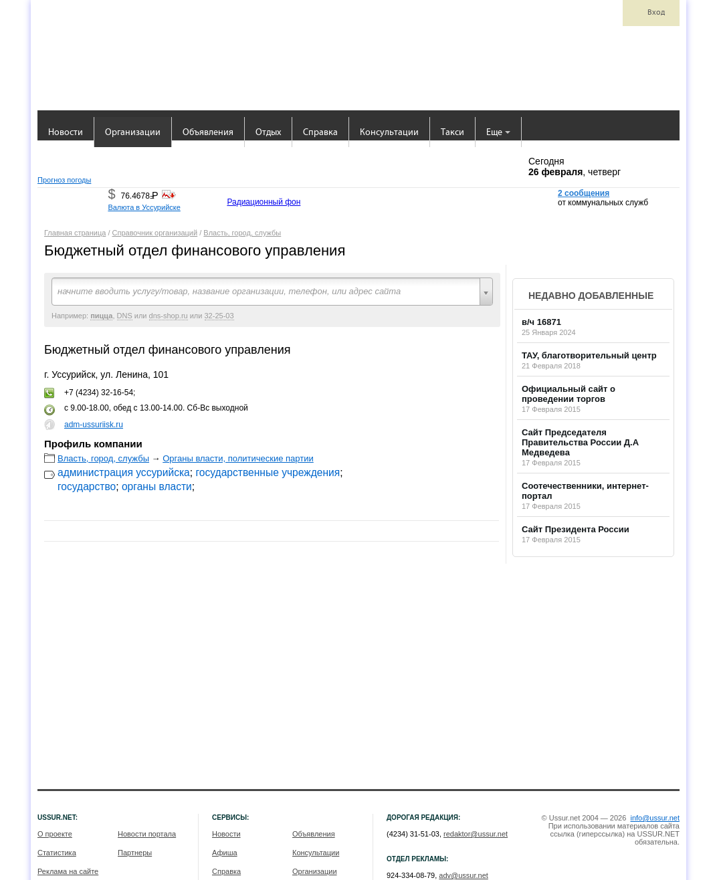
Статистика (56, 853)
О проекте (54, 834)
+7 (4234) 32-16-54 (98, 392)
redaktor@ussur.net (475, 834)
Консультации (389, 133)
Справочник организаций (155, 233)
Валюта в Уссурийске (144, 207)
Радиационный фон (263, 202)
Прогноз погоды (64, 180)
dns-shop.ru (168, 316)
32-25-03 (219, 316)
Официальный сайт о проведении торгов (568, 394)
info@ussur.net (655, 818)
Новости (65, 133)
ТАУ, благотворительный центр (589, 355)
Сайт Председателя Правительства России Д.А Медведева (580, 442)
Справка (320, 133)
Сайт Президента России (575, 529)
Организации (133, 133)
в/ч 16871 (541, 322)
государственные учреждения (267, 472)
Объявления (208, 133)
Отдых (268, 133)
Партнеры (135, 853)
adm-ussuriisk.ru (93, 424)
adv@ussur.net (463, 875)
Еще (498, 133)
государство (87, 486)
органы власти (157, 486)
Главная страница (75, 233)
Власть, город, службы (242, 233)
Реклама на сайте (67, 871)
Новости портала (147, 834)
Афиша (224, 853)
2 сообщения (583, 193)
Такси (452, 133)
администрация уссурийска (124, 472)
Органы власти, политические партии (238, 458)
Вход (656, 13)
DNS (124, 316)
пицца (101, 316)
